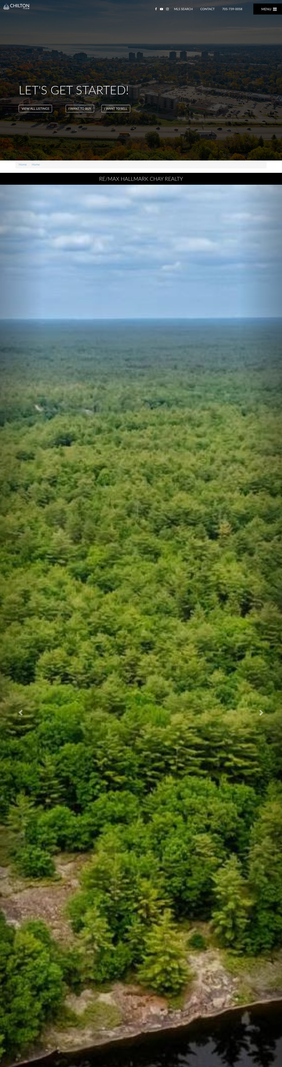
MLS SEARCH (183, 9)
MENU (269, 9)
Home (23, 164)
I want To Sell (115, 108)
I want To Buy (80, 108)
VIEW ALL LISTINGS (35, 108)
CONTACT (207, 9)
